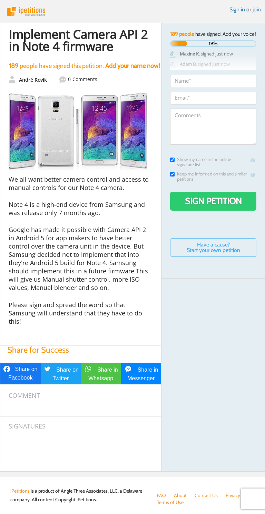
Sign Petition (213, 201)
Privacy (233, 495)
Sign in (237, 9)
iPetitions (132, 11)
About (180, 495)
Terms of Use (170, 502)
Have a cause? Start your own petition (213, 247)
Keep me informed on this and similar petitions (208, 176)
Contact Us (206, 495)
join (257, 9)
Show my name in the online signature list (200, 162)
